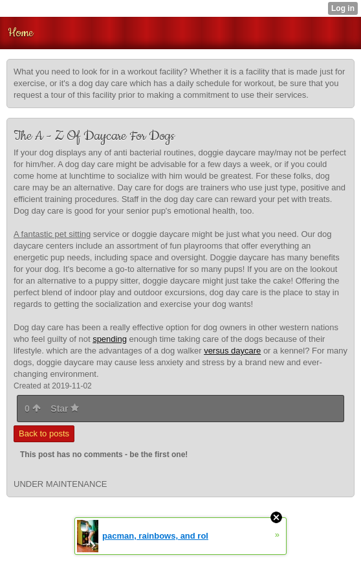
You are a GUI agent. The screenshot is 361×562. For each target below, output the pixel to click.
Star (64, 408)
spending (110, 339)
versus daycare (232, 350)
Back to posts (44, 433)
